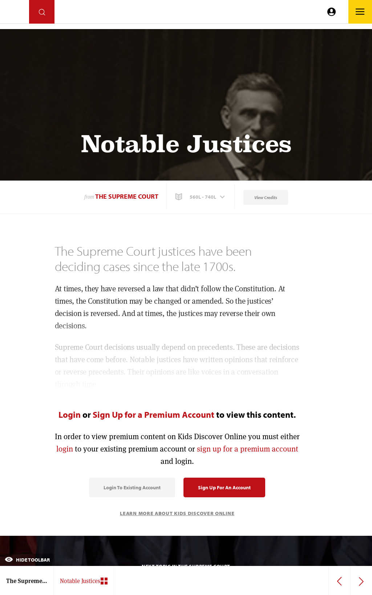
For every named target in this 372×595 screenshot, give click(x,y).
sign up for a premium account (247, 449)
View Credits (265, 197)
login (64, 449)
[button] (201, 197)
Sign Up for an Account (224, 487)
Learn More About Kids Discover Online (177, 513)
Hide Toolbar (27, 559)
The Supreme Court (126, 196)
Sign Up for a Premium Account (153, 414)
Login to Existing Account (132, 487)
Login (69, 414)
